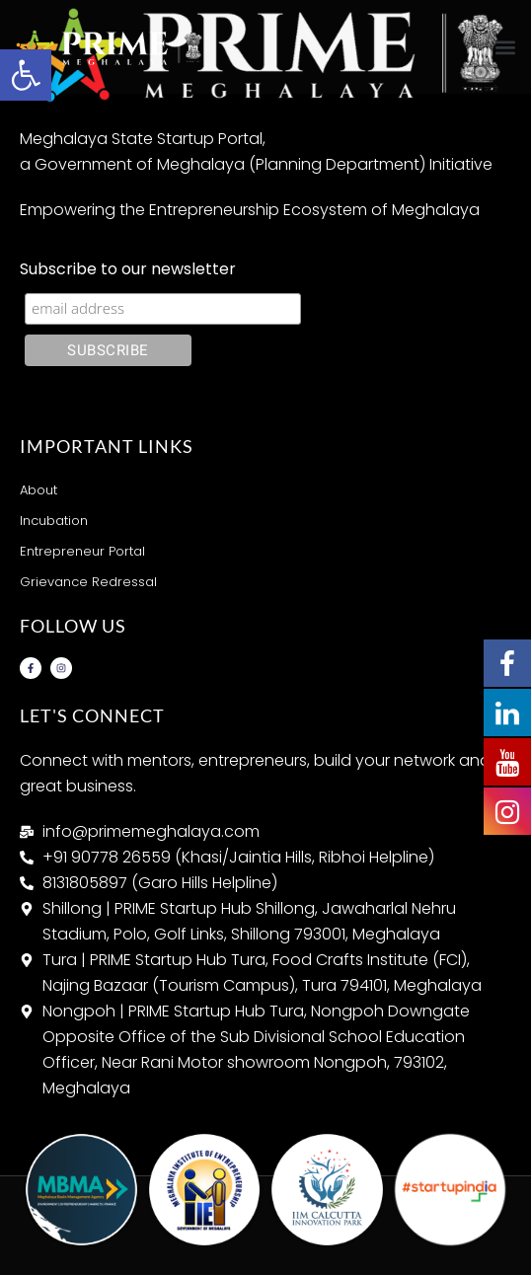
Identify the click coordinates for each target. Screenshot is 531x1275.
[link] (25, 75)
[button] (505, 47)
